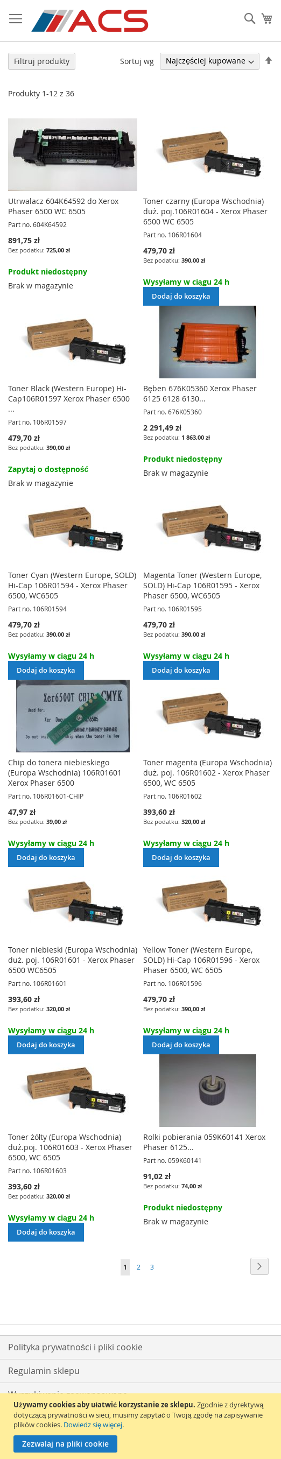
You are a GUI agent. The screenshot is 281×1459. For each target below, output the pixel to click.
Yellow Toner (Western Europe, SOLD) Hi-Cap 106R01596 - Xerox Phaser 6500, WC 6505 (201, 960)
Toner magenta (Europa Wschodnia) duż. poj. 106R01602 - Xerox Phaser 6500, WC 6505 (207, 772)
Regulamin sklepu (44, 1371)
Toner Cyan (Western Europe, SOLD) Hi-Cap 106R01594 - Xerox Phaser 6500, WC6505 (72, 585)
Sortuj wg (137, 60)
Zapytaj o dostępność (48, 469)
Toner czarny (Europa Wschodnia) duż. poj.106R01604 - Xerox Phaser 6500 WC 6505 (205, 211)
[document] (141, 1426)
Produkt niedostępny (47, 271)
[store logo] (91, 21)
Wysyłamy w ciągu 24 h (186, 282)
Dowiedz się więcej (93, 1424)
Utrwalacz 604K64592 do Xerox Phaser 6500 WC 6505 (63, 206)
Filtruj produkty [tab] (41, 61)
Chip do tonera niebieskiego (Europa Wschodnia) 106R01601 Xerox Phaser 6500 (65, 772)
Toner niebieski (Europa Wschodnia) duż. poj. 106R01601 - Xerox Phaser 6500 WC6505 (72, 960)
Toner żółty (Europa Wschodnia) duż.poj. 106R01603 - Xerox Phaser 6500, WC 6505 (70, 1147)
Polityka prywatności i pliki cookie (75, 1347)
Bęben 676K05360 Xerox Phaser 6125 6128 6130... (200, 393)
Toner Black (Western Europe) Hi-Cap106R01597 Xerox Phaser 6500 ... (69, 398)
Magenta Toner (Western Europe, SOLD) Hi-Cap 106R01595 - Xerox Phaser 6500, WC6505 (202, 585)
